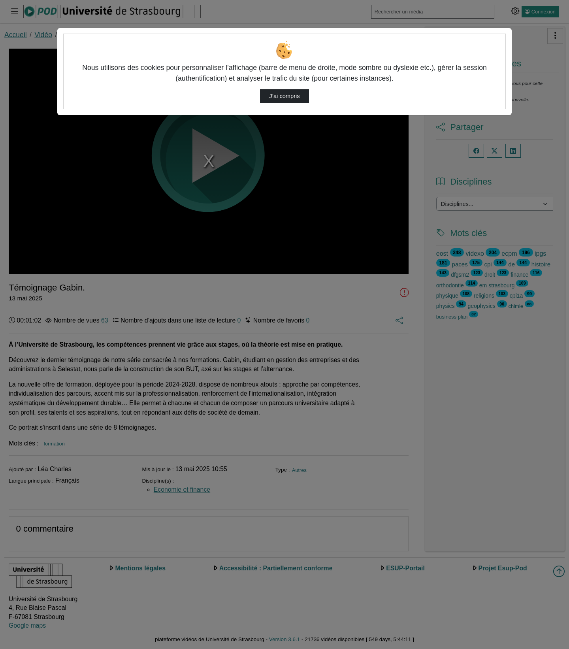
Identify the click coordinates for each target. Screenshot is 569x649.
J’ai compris (284, 96)
